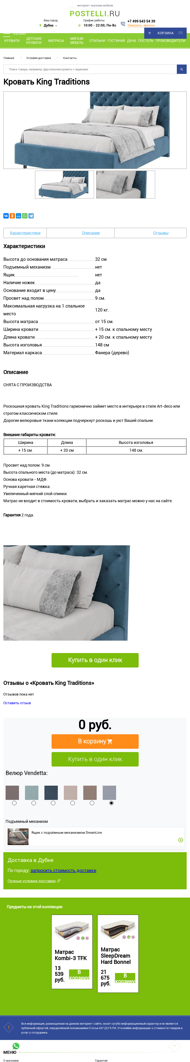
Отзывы (161, 233)
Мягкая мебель (76, 41)
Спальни (97, 41)
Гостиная (116, 41)
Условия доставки (38, 58)
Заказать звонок (141, 25)
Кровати (12, 41)
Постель (145, 41)
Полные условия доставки (32, 880)
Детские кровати (34, 41)
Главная (9, 58)
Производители (171, 41)
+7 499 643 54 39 (141, 21)
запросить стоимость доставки (63, 870)
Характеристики (25, 233)
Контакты (70, 58)
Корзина (165, 33)
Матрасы (56, 41)
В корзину (79, 974)
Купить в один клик (95, 759)
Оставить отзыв (17, 703)
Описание (91, 233)
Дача (131, 41)
